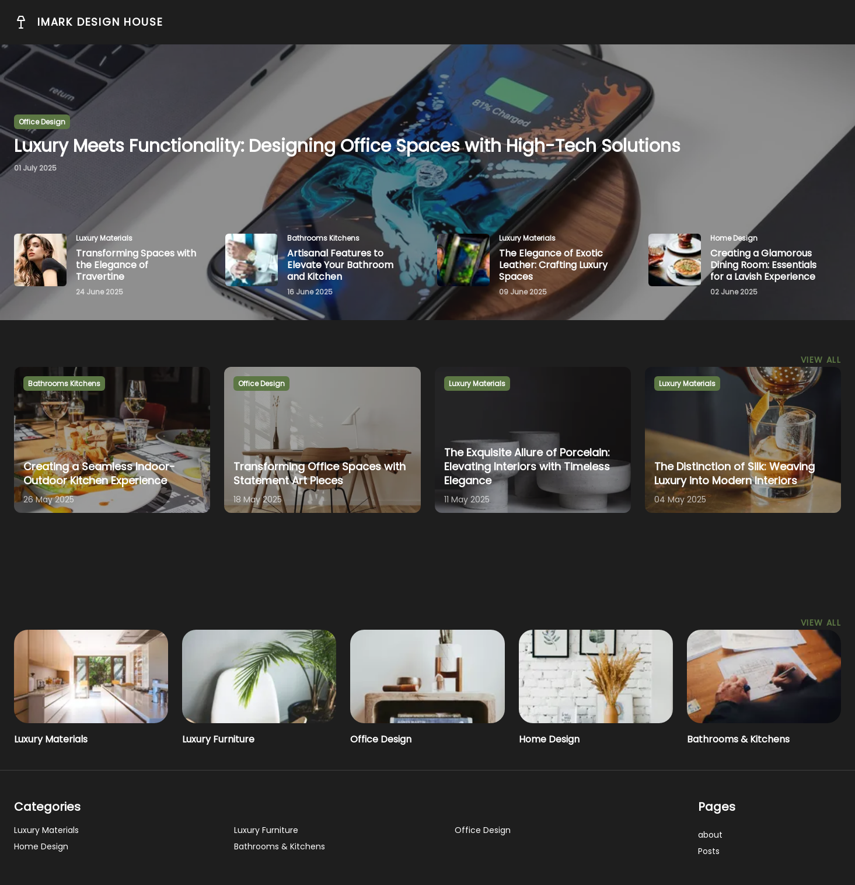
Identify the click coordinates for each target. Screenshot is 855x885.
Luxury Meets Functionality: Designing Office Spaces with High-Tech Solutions (347, 146)
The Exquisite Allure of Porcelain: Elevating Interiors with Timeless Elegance (527, 466)
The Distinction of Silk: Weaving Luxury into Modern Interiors (734, 473)
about (710, 835)
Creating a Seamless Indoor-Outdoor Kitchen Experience (99, 473)
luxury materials (104, 238)
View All (821, 360)
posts (709, 851)
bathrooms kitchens (323, 238)
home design (734, 238)
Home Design (549, 739)
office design (42, 122)
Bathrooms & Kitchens (738, 739)
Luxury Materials (51, 739)
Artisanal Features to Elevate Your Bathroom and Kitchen (340, 265)
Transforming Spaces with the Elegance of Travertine (136, 265)
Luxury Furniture (218, 739)
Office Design (380, 739)
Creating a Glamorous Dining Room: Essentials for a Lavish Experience (763, 265)
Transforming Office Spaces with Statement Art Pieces (319, 473)
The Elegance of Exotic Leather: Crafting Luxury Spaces (553, 265)
